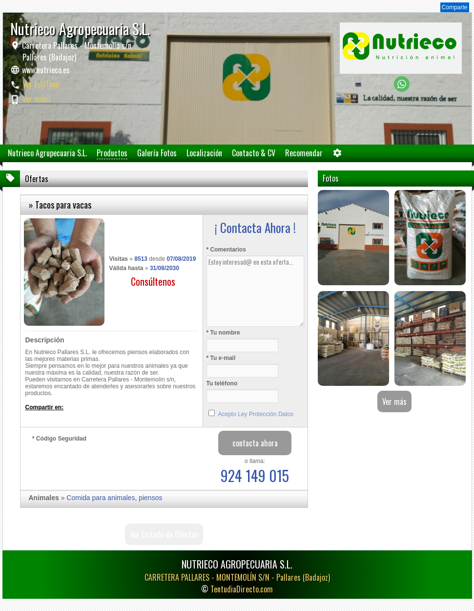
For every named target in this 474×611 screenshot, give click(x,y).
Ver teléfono (40, 84)
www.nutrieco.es (46, 70)
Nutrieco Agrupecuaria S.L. (47, 153)
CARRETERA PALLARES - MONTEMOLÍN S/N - (237, 577)
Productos (112, 153)
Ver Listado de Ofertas (164, 534)
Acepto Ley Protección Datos (256, 414)
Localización (204, 153)
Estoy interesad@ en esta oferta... (255, 291)
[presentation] (106, 463)
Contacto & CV (253, 153)
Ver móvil (36, 99)
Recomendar (304, 153)
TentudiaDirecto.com (241, 589)
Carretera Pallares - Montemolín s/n (75, 51)
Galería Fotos (157, 153)
